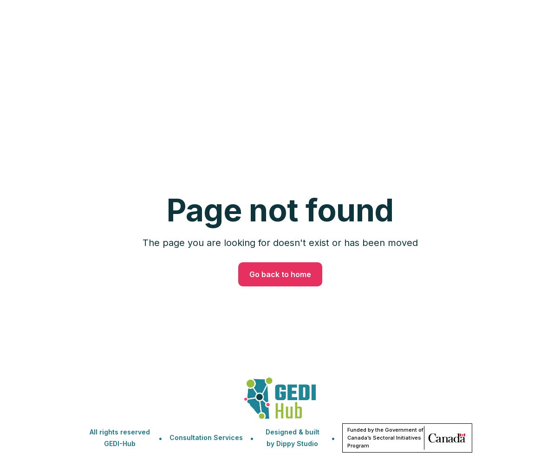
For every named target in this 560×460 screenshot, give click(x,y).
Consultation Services (206, 437)
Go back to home (280, 274)
